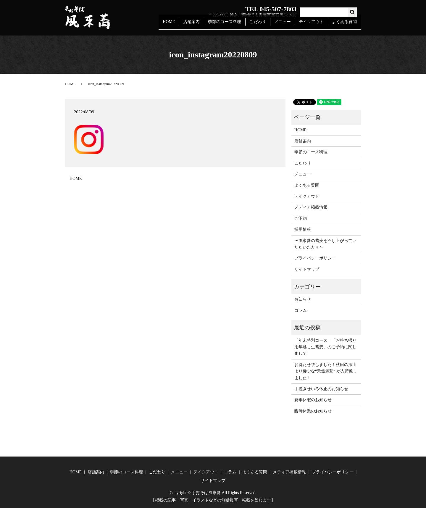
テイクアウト (313, 24)
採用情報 (302, 229)
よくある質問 (345, 24)
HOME (179, 24)
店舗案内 (200, 24)
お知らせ (302, 299)
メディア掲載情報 (310, 207)
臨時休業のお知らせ (313, 411)
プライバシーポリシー (315, 258)
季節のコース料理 (231, 24)
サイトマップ (306, 269)
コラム (300, 310)
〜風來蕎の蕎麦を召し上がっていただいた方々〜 (325, 243)
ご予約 (300, 218)
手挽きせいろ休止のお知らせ (321, 389)
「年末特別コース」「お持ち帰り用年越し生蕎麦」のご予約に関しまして (325, 347)
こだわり (263, 24)
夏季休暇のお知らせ (313, 400)
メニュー (286, 24)
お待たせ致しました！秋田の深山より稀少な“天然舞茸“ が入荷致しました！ (325, 371)
